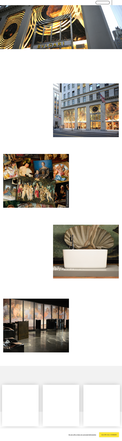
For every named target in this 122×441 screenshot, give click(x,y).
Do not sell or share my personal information (82, 435)
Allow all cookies (109, 435)
